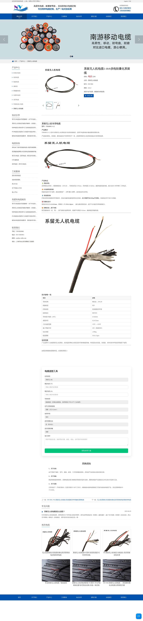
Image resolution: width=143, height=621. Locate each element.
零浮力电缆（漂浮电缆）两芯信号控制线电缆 (26, 155)
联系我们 (123, 16)
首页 (15, 61)
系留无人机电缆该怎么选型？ (53, 512)
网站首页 (19, 16)
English (126, 1)
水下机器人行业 (17, 188)
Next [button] (139, 39)
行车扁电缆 (15, 160)
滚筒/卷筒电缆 (16, 175)
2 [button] (72, 56)
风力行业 (14, 184)
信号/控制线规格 (50, 406)
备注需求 (47, 436)
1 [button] (70, 56)
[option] (71, 39)
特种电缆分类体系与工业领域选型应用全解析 (26, 127)
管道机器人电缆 (18, 104)
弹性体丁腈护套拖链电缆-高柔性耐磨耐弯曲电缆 (27, 147)
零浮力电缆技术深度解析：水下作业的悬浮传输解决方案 (29, 119)
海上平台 (14, 192)
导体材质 (47, 399)
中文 (130, 1)
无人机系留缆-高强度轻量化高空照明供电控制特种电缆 (114, 500)
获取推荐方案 (86, 450)
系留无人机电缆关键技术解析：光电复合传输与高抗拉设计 (30, 123)
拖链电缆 (16, 82)
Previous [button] (4, 39)
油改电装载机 (16, 179)
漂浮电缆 (16, 99)
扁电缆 (15, 86)
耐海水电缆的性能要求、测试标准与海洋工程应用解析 (28, 136)
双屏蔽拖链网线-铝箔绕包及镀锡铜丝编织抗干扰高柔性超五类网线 (32, 151)
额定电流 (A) (49, 391)
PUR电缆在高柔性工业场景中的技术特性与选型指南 (28, 132)
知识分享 (79, 16)
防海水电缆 (16, 73)
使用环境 (47, 413)
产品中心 (49, 16)
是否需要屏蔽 (49, 428)
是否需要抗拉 (49, 421)
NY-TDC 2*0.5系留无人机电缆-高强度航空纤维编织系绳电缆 (65, 500)
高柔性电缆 (16, 95)
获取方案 (94, 16)
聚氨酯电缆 (16, 91)
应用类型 (47, 376)
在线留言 (109, 16)
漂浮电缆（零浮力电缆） (19, 164)
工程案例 (64, 16)
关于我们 (34, 16)
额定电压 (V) (49, 383)
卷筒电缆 (16, 77)
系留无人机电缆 (32, 61)
